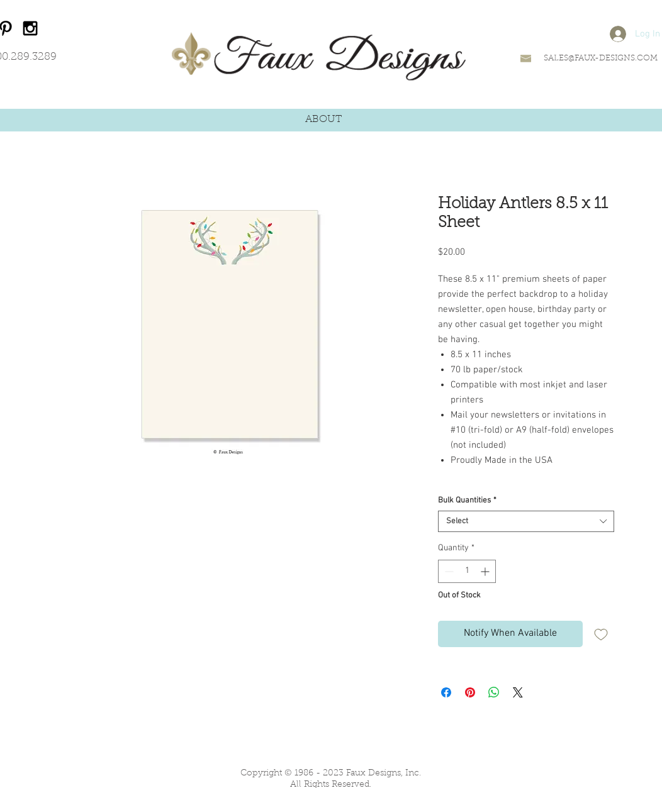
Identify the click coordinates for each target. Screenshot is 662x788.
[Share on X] (517, 692)
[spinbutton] (467, 571)
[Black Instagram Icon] (30, 28)
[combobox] (526, 521)
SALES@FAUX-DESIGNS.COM (601, 58)
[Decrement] (448, 571)
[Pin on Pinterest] (470, 692)
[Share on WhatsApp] (494, 692)
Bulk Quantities (467, 501)
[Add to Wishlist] (601, 634)
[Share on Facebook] (446, 692)
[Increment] (486, 571)
